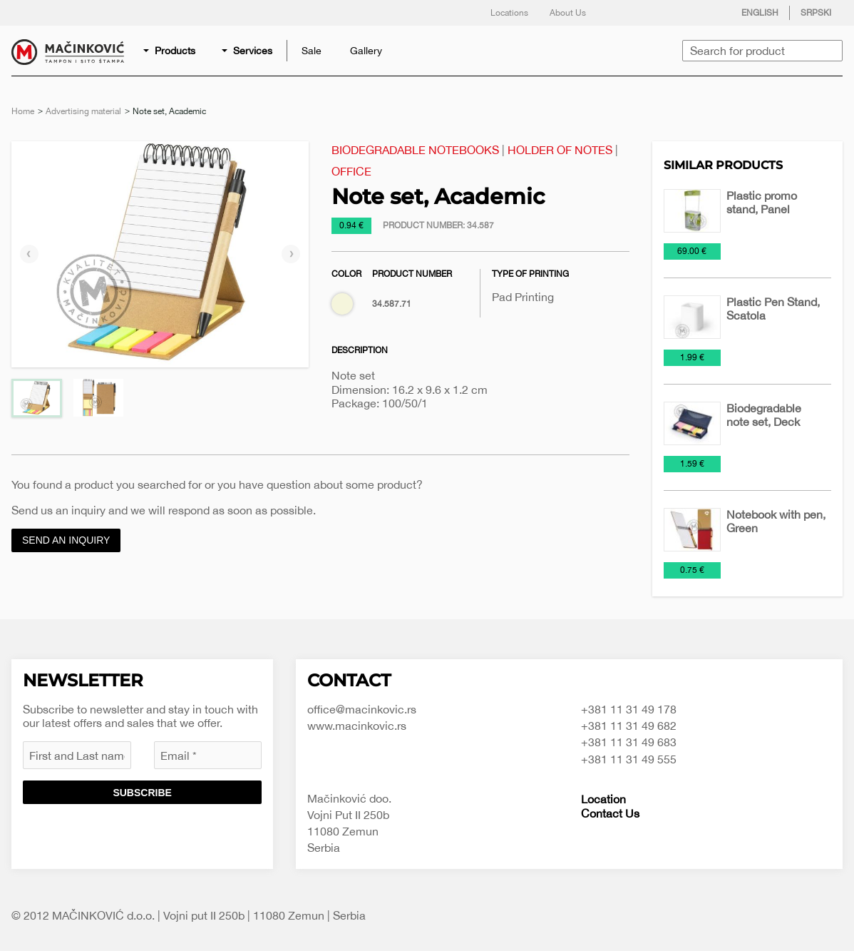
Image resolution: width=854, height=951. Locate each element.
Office (351, 171)
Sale (311, 50)
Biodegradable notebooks (415, 149)
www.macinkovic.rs (356, 725)
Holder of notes (560, 149)
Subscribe (142, 792)
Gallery (366, 50)
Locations (509, 13)
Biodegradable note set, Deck (763, 415)
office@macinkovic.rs (361, 709)
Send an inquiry (66, 540)
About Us (568, 13)
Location (603, 799)
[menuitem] (170, 50)
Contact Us (610, 813)
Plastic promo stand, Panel (761, 202)
